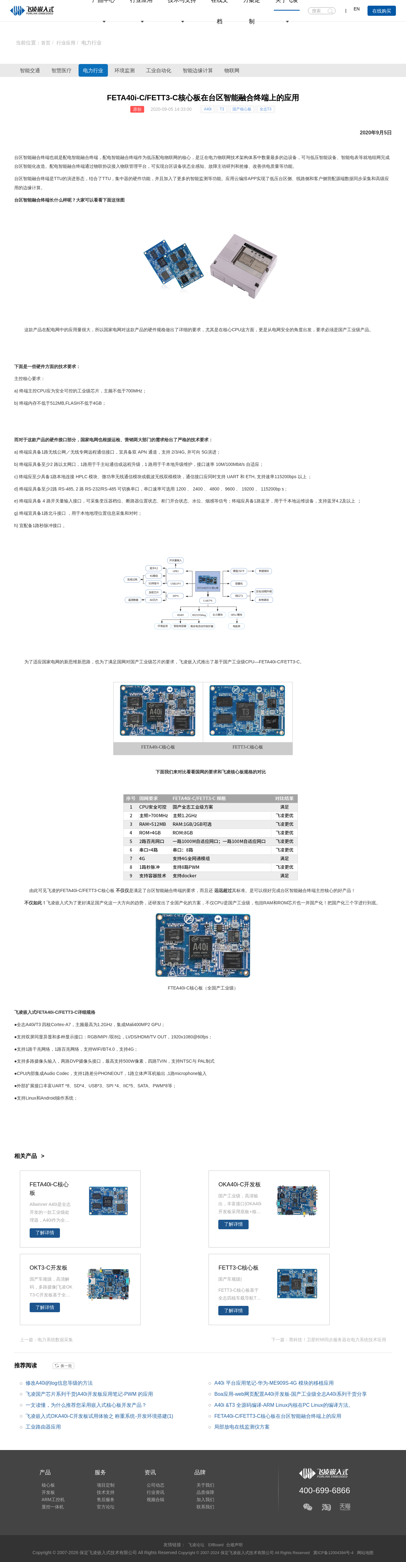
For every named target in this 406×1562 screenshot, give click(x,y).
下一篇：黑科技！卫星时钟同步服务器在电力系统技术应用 (328, 1339)
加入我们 (196, 1500)
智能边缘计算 (269, 70)
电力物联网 (220, 157)
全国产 (176, 902)
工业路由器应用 (43, 1427)
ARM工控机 (50, 1500)
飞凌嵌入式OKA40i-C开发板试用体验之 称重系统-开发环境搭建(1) (100, 1415)
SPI (110, 1085)
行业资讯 (149, 1491)
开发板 (46, 1491)
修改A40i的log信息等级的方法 (59, 1382)
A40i (207, 109)
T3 (222, 109)
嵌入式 (61, 902)
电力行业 (93, 42)
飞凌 (226, 771)
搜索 (330, 11)
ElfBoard (216, 1544)
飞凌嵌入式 (190, 661)
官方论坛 (101, 1509)
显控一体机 (50, 1509)
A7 (68, 1024)
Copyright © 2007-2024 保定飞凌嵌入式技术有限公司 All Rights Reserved (242, 1552)
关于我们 (196, 1482)
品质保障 (196, 1491)
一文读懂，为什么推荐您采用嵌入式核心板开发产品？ (86, 1404)
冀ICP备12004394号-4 (339, 1552)
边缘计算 (32, 187)
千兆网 (39, 1049)
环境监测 (169, 70)
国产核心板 (241, 109)
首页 (46, 42)
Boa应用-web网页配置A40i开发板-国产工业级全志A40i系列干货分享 (290, 1393)
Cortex (57, 1024)
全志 (21, 1024)
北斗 (52, 513)
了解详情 (44, 1232)
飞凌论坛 (195, 1544)
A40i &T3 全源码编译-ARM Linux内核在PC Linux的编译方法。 (284, 1404)
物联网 (316, 70)
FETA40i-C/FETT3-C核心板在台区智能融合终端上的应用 (278, 1415)
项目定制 (101, 1482)
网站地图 (374, 1552)
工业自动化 (216, 70)
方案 (196, 902)
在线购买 (381, 11)
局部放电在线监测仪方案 (242, 1427)
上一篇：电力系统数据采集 (46, 1339)
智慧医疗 (80, 70)
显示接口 (74, 1036)
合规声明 (235, 1544)
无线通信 (124, 476)
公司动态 (149, 1482)
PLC (83, 476)
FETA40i (267, 661)
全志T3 (266, 109)
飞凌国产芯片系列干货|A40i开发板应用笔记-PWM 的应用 (89, 1393)
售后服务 (101, 1500)
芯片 (95, 390)
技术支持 (101, 1491)
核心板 (168, 747)
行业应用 (67, 42)
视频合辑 (149, 1500)
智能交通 (36, 70)
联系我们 (196, 1509)
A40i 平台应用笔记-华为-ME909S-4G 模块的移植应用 (274, 1382)
